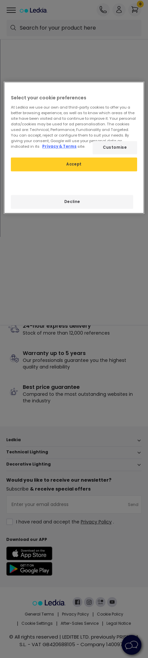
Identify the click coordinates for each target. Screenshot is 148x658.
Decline (72, 201)
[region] (74, 148)
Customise (115, 147)
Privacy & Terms (59, 146)
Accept (73, 164)
